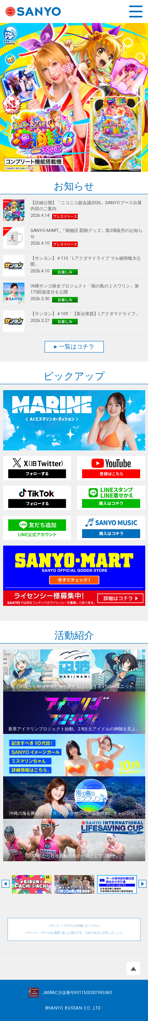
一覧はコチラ (74, 346)
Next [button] (136, 97)
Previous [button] (12, 97)
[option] (74, 97)
